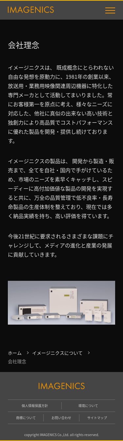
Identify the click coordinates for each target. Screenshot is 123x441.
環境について (88, 405)
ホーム (15, 352)
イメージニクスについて (57, 352)
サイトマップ (97, 417)
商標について (26, 417)
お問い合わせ (61, 417)
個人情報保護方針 (35, 405)
